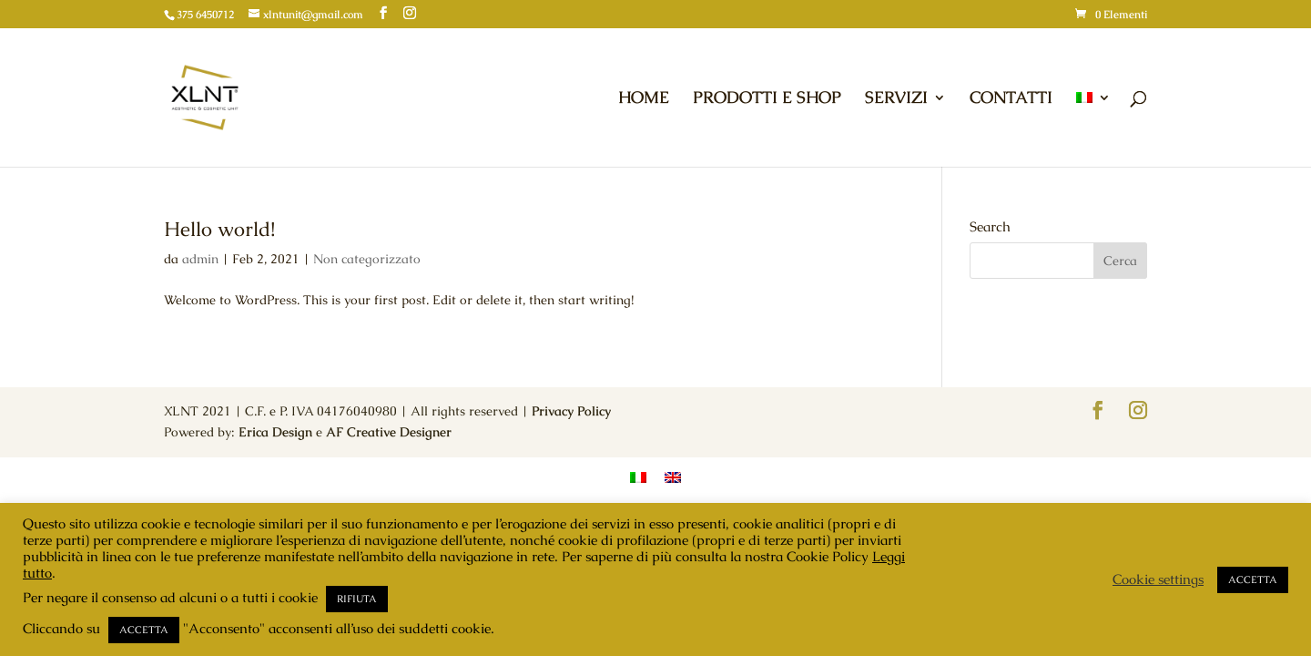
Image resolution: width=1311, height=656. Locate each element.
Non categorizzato (367, 259)
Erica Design (275, 432)
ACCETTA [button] (143, 629)
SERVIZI (896, 99)
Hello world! (219, 229)
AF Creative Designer (389, 432)
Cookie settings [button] (1158, 579)
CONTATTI (1011, 99)
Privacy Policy (571, 411)
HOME (643, 99)
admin (200, 259)
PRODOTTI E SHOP (767, 99)
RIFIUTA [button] (357, 598)
